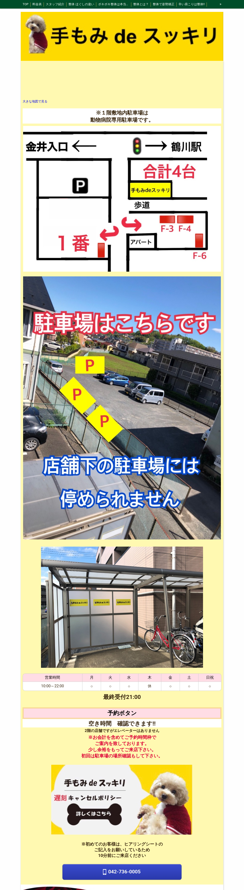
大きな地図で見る (35, 101)
